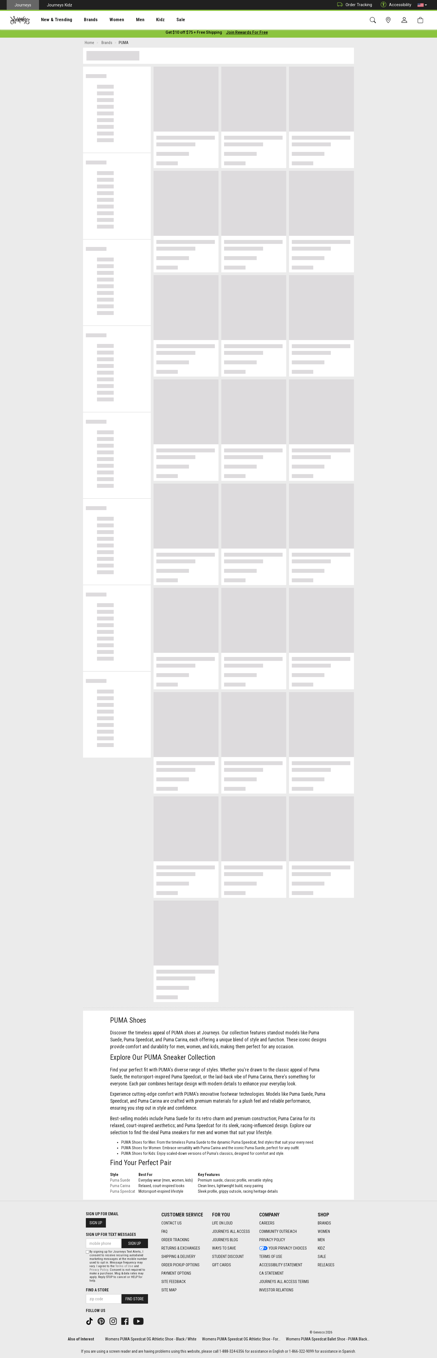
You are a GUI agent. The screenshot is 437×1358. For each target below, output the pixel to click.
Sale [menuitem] (161, 19)
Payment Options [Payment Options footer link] (176, 1273)
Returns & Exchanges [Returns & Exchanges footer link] (180, 1248)
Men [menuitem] (125, 19)
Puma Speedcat (122, 1192)
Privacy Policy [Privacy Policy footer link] (272, 1240)
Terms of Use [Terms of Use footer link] (270, 1256)
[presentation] (51, 19)
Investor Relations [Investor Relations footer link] (276, 1290)
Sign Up (95, 1223)
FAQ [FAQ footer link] (164, 1231)
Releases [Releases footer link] (326, 1265)
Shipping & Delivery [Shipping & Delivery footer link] (178, 1256)
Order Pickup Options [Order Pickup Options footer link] (180, 1265)
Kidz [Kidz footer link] (321, 1248)
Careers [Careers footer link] (267, 1223)
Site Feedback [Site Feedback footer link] (173, 1281)
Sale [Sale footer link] (322, 1256)
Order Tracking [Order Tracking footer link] (175, 1240)
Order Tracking (353, 5)
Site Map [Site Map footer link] (169, 1290)
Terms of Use (124, 1266)
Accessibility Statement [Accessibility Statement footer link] (280, 1265)
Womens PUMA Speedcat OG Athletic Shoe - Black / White (150, 1339)
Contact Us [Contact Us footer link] (171, 1223)
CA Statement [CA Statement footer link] (271, 1273)
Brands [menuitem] (82, 19)
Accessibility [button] (394, 5)
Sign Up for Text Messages (111, 1234)
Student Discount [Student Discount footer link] (228, 1256)
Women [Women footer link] (324, 1231)
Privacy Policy (98, 1270)
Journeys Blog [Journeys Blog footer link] (225, 1240)
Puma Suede (120, 1181)
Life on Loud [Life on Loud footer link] (222, 1223)
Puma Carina (120, 1187)
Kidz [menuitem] (143, 19)
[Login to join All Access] (194, 33)
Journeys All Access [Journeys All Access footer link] (231, 1231)
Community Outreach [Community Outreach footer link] (278, 1231)
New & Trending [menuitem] (51, 19)
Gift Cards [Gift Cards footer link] (221, 1265)
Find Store (134, 1299)
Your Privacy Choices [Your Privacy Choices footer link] (283, 1248)
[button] (422, 5)
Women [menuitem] (105, 19)
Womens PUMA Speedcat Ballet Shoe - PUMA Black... (328, 1339)
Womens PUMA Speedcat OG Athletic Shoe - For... (241, 1339)
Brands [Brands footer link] (324, 1223)
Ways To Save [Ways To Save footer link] (224, 1248)
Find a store (97, 1290)
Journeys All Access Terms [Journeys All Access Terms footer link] (284, 1281)
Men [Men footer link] (321, 1240)
